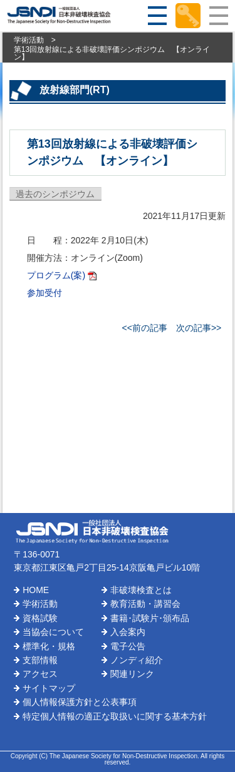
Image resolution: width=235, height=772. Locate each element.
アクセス (40, 674)
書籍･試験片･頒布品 (149, 618)
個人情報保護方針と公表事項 (80, 702)
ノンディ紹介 (136, 660)
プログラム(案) (56, 275)
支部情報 (40, 660)
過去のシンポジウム (55, 194)
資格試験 (40, 618)
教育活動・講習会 (145, 604)
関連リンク (132, 674)
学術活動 (29, 40)
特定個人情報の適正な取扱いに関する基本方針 (115, 716)
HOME (36, 590)
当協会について (53, 632)
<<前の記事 (144, 328)
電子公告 (127, 646)
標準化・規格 (49, 646)
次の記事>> (198, 328)
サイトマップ (49, 688)
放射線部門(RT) (74, 89)
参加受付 (44, 293)
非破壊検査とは (141, 590)
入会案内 (127, 632)
